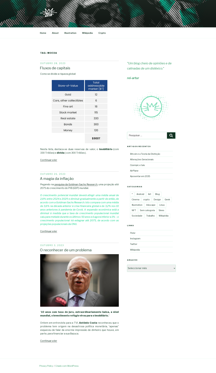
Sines (161, 210)
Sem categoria (147, 210)
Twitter (133, 244)
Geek (167, 199)
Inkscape (150, 205)
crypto (146, 199)
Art (149, 194)
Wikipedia (87, 33)
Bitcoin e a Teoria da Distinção (145, 154)
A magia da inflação (57, 178)
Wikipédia (163, 215)
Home (43, 33)
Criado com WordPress (67, 366)
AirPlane (134, 170)
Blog (157, 194)
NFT (134, 210)
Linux (162, 205)
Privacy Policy (46, 366)
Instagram (135, 238)
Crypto (102, 33)
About (55, 33)
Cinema (135, 199)
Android (140, 194)
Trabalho (150, 215)
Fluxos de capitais (55, 68)
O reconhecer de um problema (66, 250)
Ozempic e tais (137, 165)
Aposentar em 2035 (140, 176)
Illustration (70, 33)
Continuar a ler (48, 160)
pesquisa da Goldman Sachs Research (76, 184)
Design (157, 199)
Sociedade (137, 215)
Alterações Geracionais (142, 159)
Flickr (132, 233)
